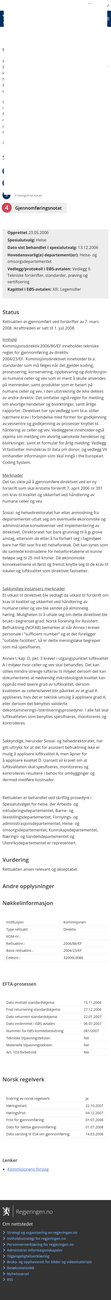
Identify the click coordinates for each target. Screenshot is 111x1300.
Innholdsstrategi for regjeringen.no (36, 1238)
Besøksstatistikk (20, 1267)
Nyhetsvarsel (18, 1273)
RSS (10, 1279)
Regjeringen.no (33, 1211)
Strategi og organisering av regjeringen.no (42, 1232)
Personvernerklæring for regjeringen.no (40, 1244)
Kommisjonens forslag (28, 1169)
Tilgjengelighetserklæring (28, 1256)
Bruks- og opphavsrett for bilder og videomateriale (49, 1261)
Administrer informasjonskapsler (34, 1250)
